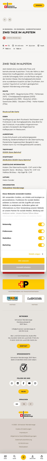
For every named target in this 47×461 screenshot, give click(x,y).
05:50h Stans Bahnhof (12, 152)
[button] (23, 457)
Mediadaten (23, 447)
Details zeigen (34, 254)
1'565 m (17, 49)
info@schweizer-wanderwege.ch (23, 329)
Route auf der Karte (11, 112)
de (17, 404)
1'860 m (7, 49)
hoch (41, 46)
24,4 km (30, 46)
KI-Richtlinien (23, 443)
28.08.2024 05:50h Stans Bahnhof (17, 160)
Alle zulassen (23, 261)
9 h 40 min (17, 46)
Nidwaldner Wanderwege (13, 188)
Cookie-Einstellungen (23, 429)
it (30, 404)
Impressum (23, 432)
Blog (23, 391)
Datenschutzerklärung (23, 440)
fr (24, 404)
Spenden (39, 5)
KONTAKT (23, 346)
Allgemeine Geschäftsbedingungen (24, 436)
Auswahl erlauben (23, 267)
